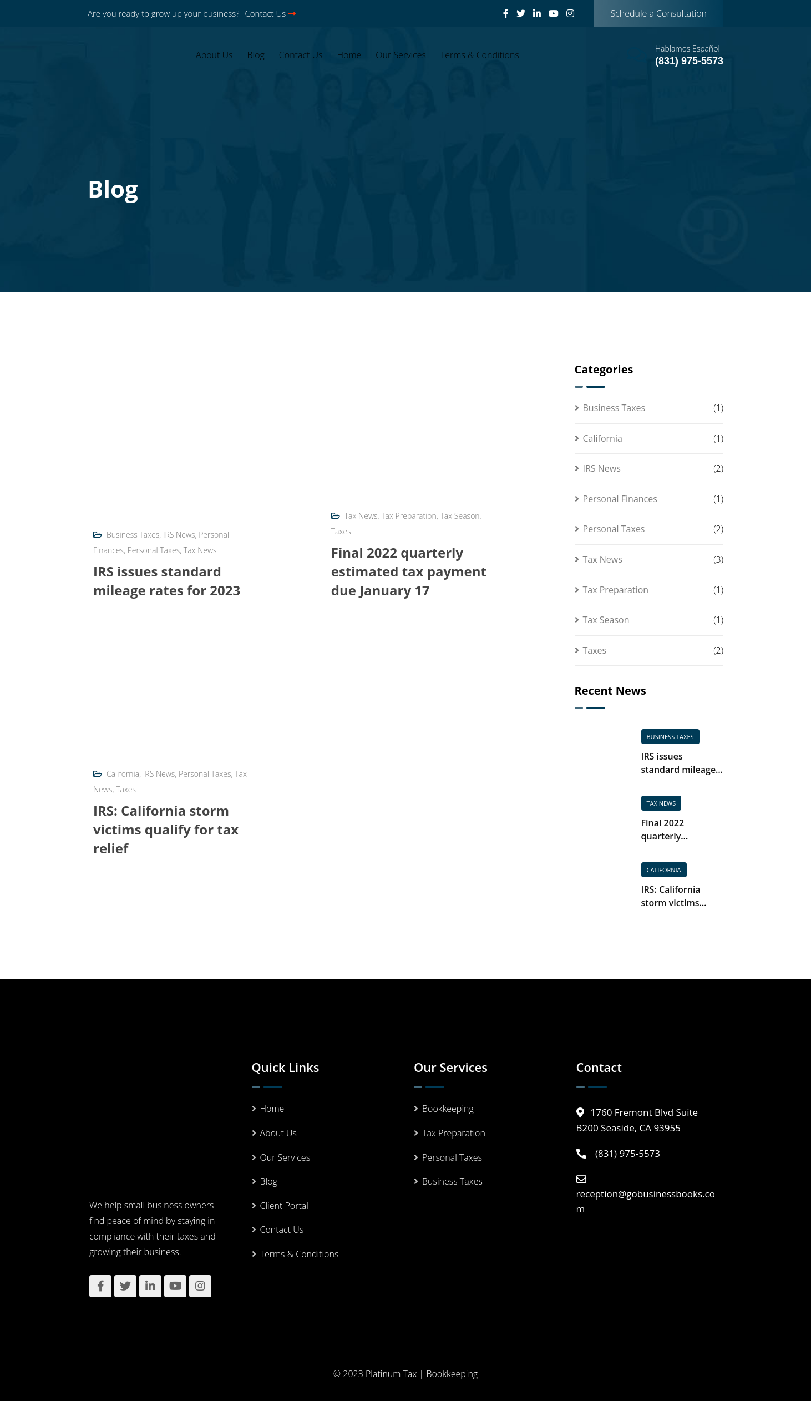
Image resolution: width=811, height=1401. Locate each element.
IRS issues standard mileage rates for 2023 (166, 580)
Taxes (341, 531)
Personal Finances (620, 499)
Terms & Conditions (479, 55)
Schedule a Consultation (658, 13)
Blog (256, 55)
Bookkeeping (448, 1108)
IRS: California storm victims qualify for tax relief (166, 829)
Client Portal (284, 1206)
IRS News (179, 534)
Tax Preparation (409, 515)
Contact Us (270, 13)
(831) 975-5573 (689, 61)
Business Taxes (133, 534)
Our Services (401, 55)
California (123, 773)
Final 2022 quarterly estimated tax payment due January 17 (408, 571)
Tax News (200, 550)
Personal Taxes (154, 550)
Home (349, 55)
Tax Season (460, 515)
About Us (214, 55)
